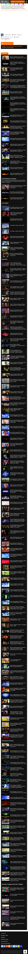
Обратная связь (4, 939)
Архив (2, 3)
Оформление (19, 3)
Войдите (4, 46)
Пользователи (4, 941)
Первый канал (9, 3)
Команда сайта (4, 935)
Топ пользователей (5, 943)
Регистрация (20, 1)
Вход (13, 1)
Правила (3, 937)
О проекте (3, 933)
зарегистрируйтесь (13, 46)
